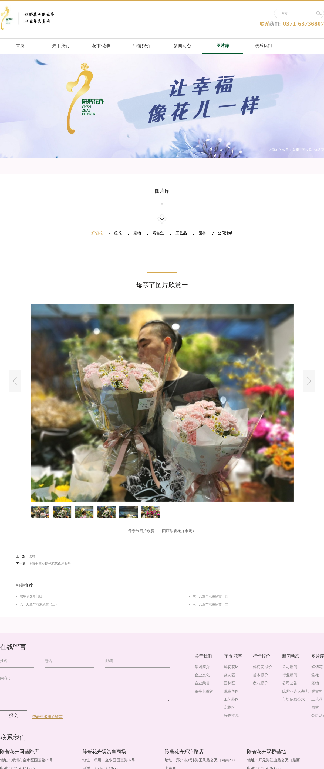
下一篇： (43, 564)
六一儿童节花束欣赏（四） (212, 596)
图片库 (307, 150)
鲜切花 (319, 150)
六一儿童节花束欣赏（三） (39, 604)
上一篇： (25, 556)
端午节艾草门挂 (31, 596)
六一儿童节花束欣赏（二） (212, 604)
